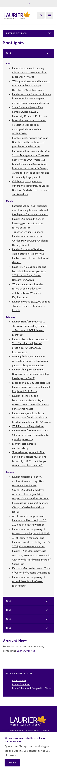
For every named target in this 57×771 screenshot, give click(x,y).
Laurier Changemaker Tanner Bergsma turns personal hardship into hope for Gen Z (30, 374)
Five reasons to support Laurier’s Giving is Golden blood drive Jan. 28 (30, 507)
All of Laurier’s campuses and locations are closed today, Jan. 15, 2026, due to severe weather (31, 542)
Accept (12, 762)
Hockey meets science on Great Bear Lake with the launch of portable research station (30, 142)
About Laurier (19, 680)
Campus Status (15, 730)
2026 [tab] (7, 53)
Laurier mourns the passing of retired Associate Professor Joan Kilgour (28, 581)
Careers (45, 730)
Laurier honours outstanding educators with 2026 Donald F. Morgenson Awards (29, 72)
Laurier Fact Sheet (21, 684)
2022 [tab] (7, 628)
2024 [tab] (7, 610)
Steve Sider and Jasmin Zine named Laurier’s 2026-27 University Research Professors (29, 112)
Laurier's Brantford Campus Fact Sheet (31, 688)
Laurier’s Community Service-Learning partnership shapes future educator (28, 223)
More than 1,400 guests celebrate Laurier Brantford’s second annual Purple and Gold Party (31, 387)
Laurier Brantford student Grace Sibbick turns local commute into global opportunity (30, 435)
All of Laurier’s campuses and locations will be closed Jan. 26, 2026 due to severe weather (29, 520)
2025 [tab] (7, 601)
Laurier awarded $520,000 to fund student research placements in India (31, 306)
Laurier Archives (26, 650)
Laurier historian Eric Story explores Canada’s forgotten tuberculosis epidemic (28, 481)
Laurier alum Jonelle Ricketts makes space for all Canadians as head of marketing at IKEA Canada (31, 417)
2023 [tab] (7, 619)
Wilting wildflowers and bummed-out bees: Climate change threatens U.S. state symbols (31, 85)
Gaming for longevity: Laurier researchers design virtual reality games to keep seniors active (30, 361)
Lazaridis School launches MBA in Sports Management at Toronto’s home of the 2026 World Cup (31, 155)
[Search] (40, 15)
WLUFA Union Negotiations (28, 426)
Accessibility (32, 730)
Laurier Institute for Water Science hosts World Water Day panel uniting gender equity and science (31, 99)
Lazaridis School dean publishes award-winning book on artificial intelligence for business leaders (30, 210)
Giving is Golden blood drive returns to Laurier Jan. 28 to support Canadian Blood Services (30, 494)
